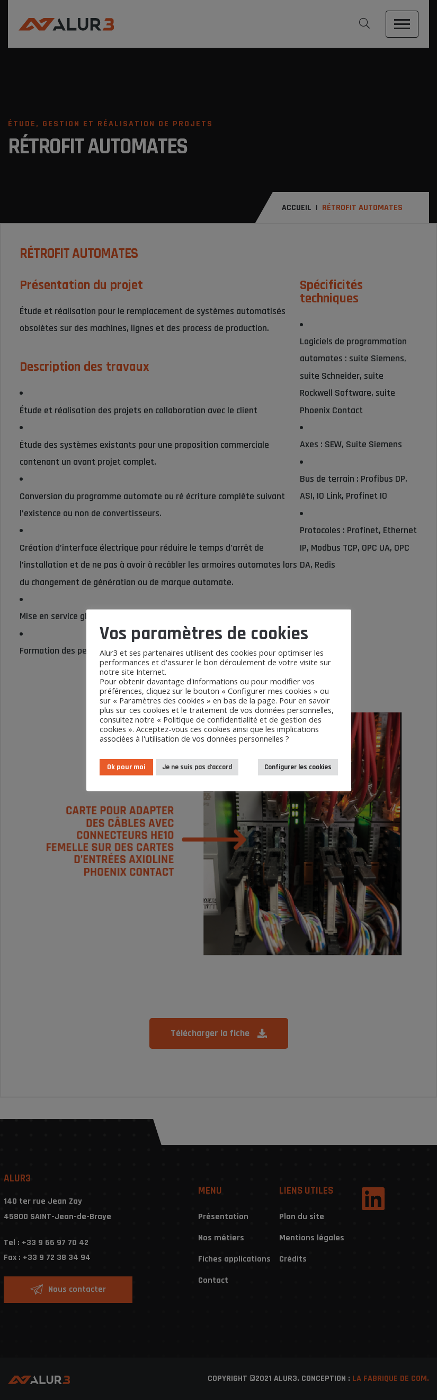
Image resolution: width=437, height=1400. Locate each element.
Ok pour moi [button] (126, 766)
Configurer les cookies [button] (298, 766)
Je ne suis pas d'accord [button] (197, 766)
